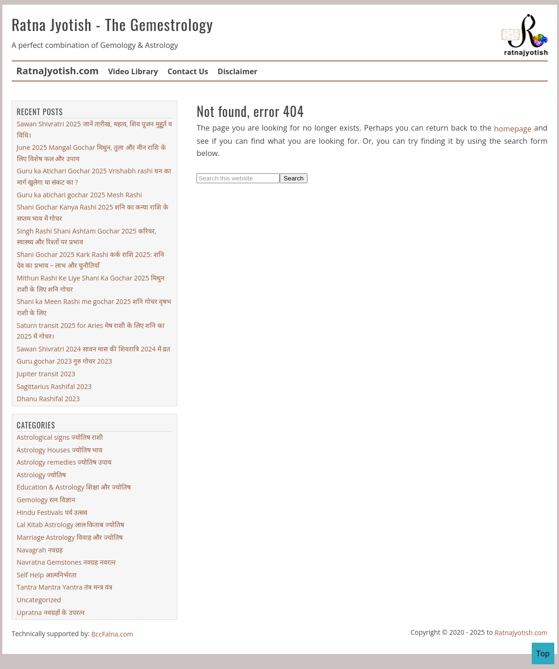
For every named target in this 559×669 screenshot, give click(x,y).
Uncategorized (39, 599)
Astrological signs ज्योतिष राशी (60, 437)
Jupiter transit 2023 (46, 373)
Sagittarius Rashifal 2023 (54, 386)
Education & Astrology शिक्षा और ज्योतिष (74, 486)
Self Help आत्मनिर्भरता (47, 574)
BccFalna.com (112, 634)
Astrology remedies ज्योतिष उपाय (64, 462)
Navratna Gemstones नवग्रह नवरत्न (66, 562)
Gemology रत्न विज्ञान (46, 499)
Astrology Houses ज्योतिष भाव (60, 449)
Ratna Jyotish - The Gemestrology (112, 24)
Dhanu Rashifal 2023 (48, 398)
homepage (513, 129)
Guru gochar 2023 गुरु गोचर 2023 (64, 361)
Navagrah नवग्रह (40, 549)
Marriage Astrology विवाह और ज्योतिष (70, 537)
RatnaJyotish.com (521, 632)
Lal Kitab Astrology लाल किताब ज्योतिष (70, 524)
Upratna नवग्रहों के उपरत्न (51, 612)
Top (543, 653)
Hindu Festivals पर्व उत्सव (52, 512)
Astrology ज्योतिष (41, 474)
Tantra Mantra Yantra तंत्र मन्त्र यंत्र (65, 587)
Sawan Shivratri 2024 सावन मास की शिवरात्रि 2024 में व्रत (94, 348)
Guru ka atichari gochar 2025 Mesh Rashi (79, 194)
